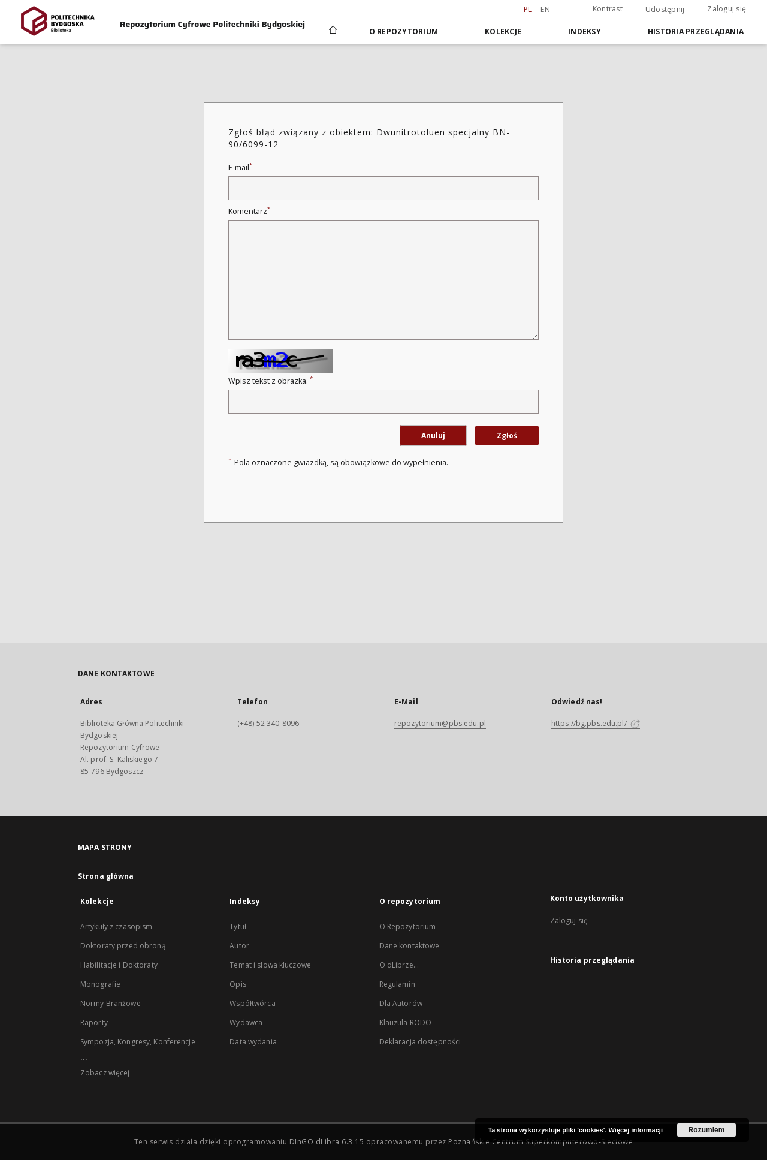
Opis (238, 984)
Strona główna (106, 876)
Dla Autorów (400, 1003)
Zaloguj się (726, 9)
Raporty (94, 1022)
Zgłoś (507, 435)
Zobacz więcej (105, 1073)
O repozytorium (404, 31)
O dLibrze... (399, 965)
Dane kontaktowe (409, 946)
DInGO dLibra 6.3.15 (326, 1142)
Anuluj (433, 435)
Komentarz (249, 211)
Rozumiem (707, 1130)
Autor (239, 946)
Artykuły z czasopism (116, 926)
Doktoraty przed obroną (123, 946)
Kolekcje (503, 31)
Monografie (100, 984)
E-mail (240, 167)
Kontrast (608, 9)
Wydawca (246, 1022)
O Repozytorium (407, 926)
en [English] (545, 9)
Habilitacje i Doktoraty (119, 965)
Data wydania (253, 1042)
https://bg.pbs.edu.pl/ (595, 723)
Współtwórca (252, 1003)
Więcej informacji (636, 1130)
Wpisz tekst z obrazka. (270, 381)
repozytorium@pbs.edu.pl (440, 723)
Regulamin (397, 984)
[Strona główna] (332, 31)
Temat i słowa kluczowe (270, 965)
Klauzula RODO (405, 1022)
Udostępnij (665, 9)
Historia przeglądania (696, 31)
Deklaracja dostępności (420, 1042)
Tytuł (238, 926)
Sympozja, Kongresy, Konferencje (137, 1042)
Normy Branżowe (110, 1003)
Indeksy (584, 31)
